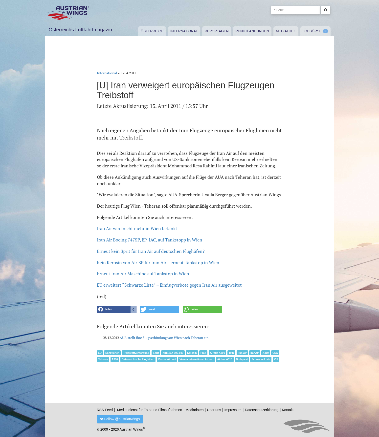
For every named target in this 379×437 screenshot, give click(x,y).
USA (275, 352)
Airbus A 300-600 (172, 352)
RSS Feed (105, 410)
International (184, 31)
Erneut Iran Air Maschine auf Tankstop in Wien (143, 274)
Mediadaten (194, 410)
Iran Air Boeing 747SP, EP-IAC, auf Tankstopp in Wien (149, 240)
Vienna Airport (167, 359)
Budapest (242, 359)
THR (231, 352)
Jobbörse (312, 31)
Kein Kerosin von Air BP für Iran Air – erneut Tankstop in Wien (158, 262)
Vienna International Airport (196, 359)
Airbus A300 (217, 352)
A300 (115, 359)
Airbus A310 (224, 359)
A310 (266, 352)
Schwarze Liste (260, 359)
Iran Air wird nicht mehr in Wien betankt (137, 228)
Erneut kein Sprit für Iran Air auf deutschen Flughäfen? (151, 251)
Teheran (103, 359)
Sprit (156, 352)
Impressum (233, 410)
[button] (116, 309)
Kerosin (192, 352)
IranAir (254, 352)
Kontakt (287, 410)
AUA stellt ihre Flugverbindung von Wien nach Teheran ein (164, 337)
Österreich (152, 31)
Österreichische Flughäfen (138, 359)
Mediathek (286, 31)
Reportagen (217, 31)
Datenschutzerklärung (261, 410)
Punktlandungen (252, 31)
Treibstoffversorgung (136, 352)
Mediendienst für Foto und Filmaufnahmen (149, 410)
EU (100, 352)
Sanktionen (112, 352)
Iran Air (242, 352)
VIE (276, 359)
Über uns (214, 410)
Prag (203, 352)
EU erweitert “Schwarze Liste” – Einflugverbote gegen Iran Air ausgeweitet (169, 285)
